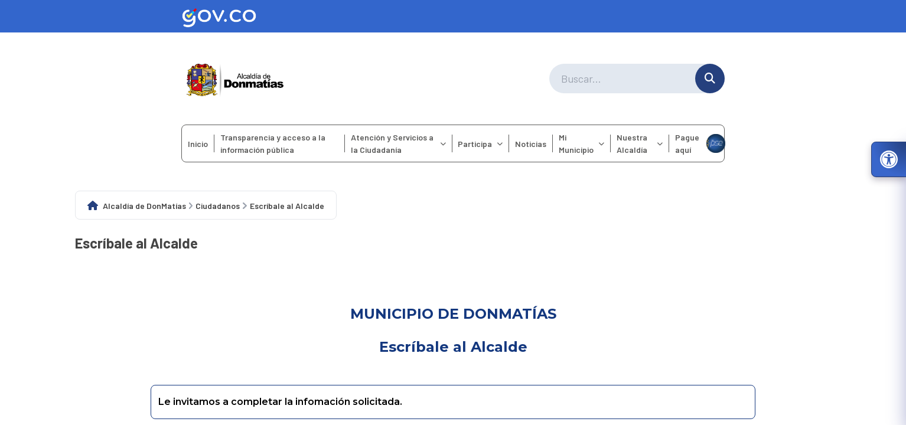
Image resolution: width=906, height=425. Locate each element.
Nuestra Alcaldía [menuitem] (640, 143)
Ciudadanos (217, 206)
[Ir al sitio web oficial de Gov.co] (453, 16)
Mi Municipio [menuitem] (581, 143)
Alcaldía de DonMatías (144, 206)
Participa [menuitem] (480, 144)
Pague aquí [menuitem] (699, 143)
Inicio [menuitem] (198, 144)
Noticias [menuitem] (530, 144)
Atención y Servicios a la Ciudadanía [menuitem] (398, 143)
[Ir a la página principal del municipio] (235, 78)
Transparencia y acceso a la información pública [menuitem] (272, 143)
